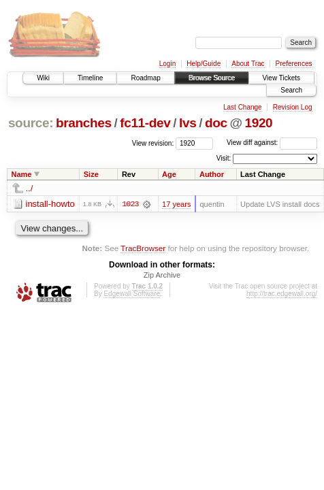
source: (30, 123)
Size (91, 174)
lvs (187, 123)
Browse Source (212, 78)
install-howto (50, 204)
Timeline (90, 78)
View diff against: (272, 142)
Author (211, 174)
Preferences (294, 63)
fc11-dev (145, 123)
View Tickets (281, 78)
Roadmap (145, 78)
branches (84, 123)
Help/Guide (204, 63)
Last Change (242, 107)
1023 (130, 204)
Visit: (223, 158)
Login (167, 63)
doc (216, 123)
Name (22, 174)
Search (291, 90)
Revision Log (292, 107)
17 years (176, 204)
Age (169, 174)
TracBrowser (142, 248)
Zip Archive (162, 276)
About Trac (247, 63)
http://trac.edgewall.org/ (281, 294)
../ (29, 188)
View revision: (153, 142)
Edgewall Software (131, 294)
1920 (258, 123)
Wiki (43, 78)
